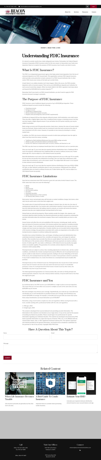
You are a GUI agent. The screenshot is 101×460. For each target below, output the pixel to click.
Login (93, 1)
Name (5, 328)
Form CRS (52, 456)
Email (52, 328)
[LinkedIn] (87, 1)
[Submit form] (7, 353)
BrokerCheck (66, 459)
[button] (67, 6)
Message (5, 338)
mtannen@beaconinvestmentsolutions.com (30, 1)
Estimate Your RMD (76, 392)
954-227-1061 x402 (10, 1)
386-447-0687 (22, 450)
